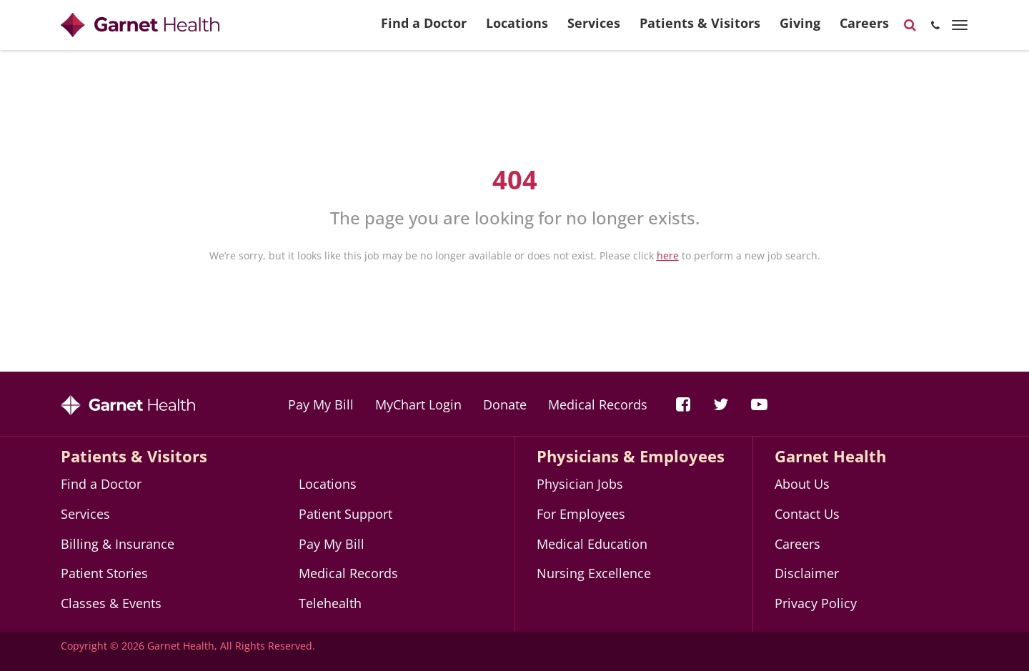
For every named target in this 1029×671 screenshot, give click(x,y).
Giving (800, 29)
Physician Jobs (580, 483)
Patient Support (345, 513)
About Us (802, 483)
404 (514, 179)
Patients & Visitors (700, 29)
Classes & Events (111, 603)
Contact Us (807, 513)
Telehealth (330, 603)
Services (593, 29)
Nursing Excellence (594, 573)
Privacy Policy (816, 603)
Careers (864, 29)
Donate (505, 404)
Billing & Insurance (117, 543)
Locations (517, 29)
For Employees (581, 513)
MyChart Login (418, 404)
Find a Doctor (424, 29)
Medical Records (597, 404)
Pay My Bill (321, 404)
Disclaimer (807, 573)
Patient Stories (104, 573)
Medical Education (592, 543)
